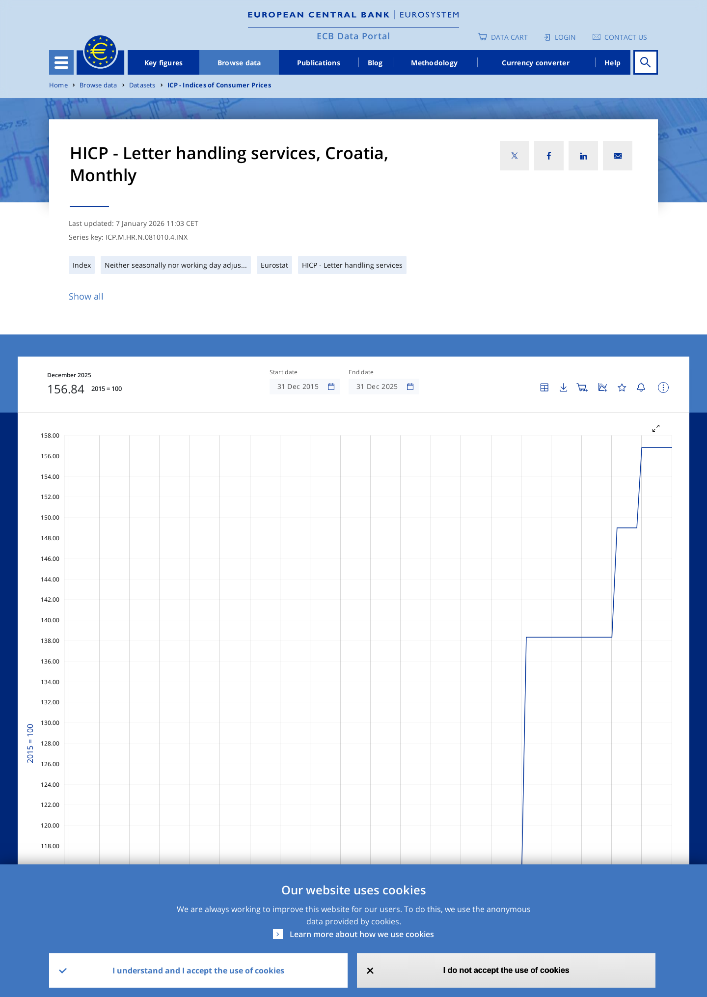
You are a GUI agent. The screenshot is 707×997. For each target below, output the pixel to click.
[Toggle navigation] (61, 62)
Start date (284, 372)
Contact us (625, 37)
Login (565, 37)
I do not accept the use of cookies (506, 970)
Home (58, 85)
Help (612, 62)
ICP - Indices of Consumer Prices (219, 85)
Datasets (142, 85)
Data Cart (509, 37)
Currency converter (536, 62)
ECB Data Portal (353, 36)
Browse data (239, 62)
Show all (86, 296)
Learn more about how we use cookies (362, 934)
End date (361, 372)
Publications (318, 62)
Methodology (434, 62)
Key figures (163, 62)
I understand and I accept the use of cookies (198, 970)
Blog (375, 62)
